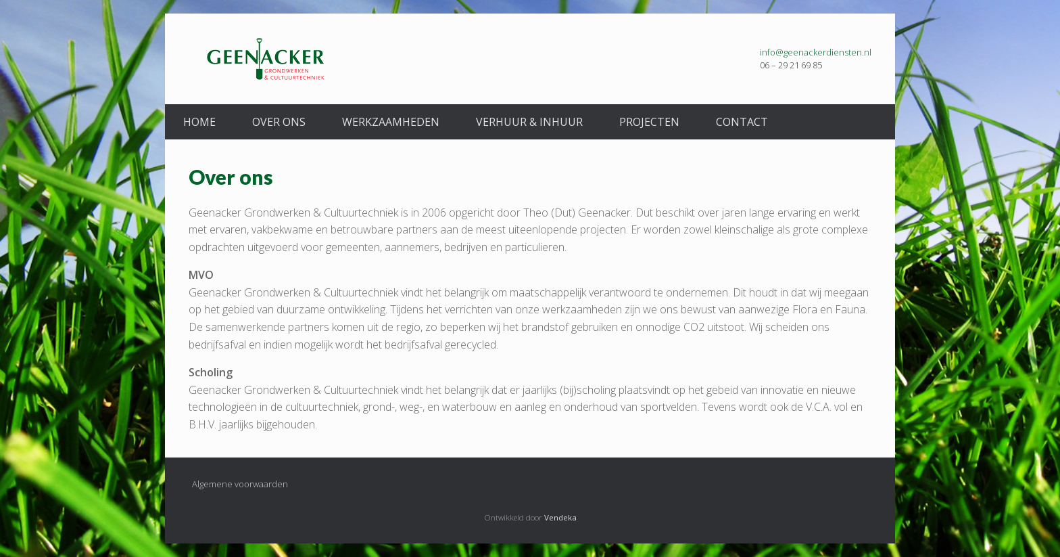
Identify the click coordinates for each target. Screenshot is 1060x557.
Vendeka (560, 517)
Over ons (279, 121)
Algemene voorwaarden (240, 484)
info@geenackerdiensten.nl (815, 52)
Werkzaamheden (390, 121)
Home (199, 121)
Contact (742, 121)
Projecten (649, 121)
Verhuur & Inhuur (529, 121)
